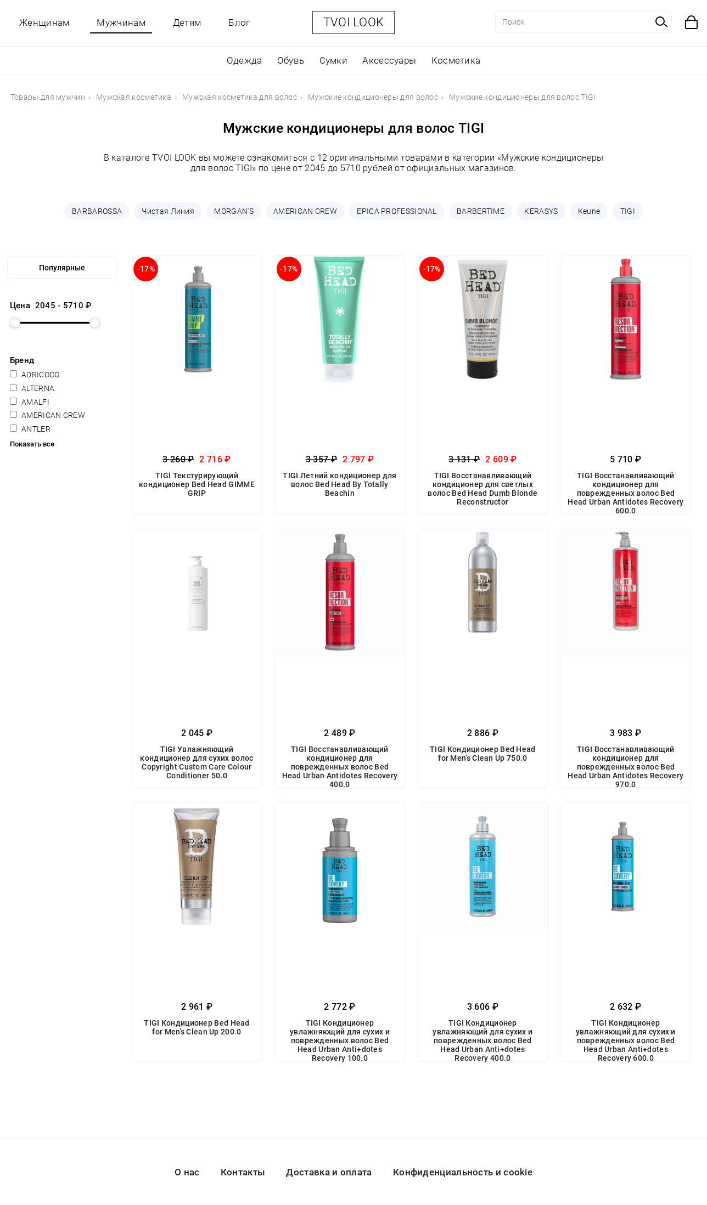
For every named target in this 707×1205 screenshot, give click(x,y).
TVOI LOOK (353, 22)
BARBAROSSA (97, 211)
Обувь (291, 60)
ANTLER (30, 429)
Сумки (333, 60)
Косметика (456, 60)
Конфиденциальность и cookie (462, 1172)
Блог (239, 22)
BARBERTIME (480, 211)
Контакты (243, 1172)
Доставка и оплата (329, 1172)
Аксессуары (389, 60)
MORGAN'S (233, 211)
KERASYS (541, 211)
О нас (187, 1172)
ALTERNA (32, 388)
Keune (589, 211)
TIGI (627, 211)
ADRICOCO (35, 374)
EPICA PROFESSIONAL (396, 211)
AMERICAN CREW (305, 211)
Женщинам (44, 22)
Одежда (244, 60)
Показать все (32, 444)
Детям (187, 22)
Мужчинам (121, 22)
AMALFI (29, 402)
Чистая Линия (168, 211)
